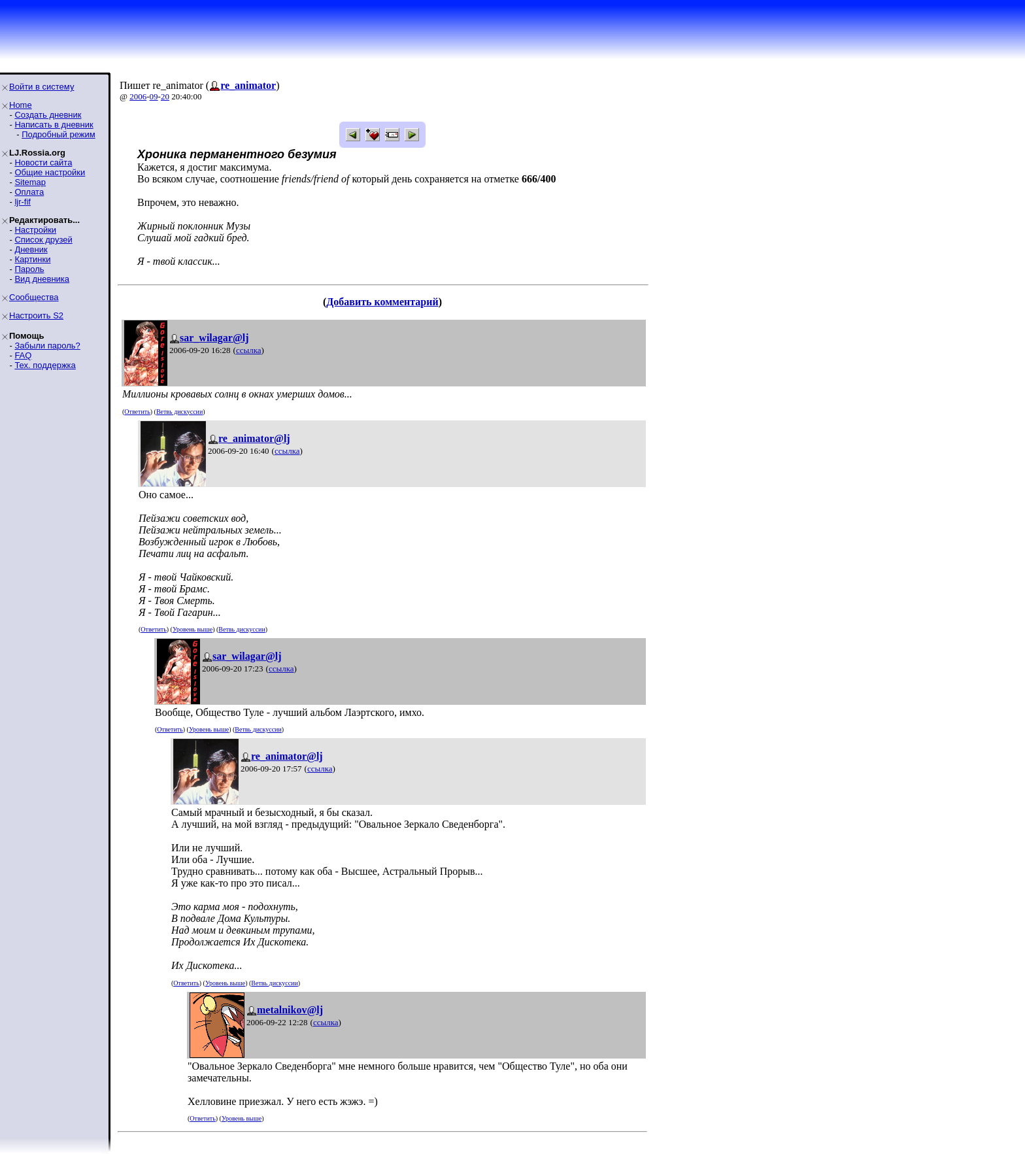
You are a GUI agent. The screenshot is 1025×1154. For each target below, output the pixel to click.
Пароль (29, 269)
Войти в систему (41, 87)
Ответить (137, 411)
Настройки (35, 230)
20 (165, 96)
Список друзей (43, 240)
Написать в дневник (53, 124)
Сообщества (34, 297)
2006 (137, 96)
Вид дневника (41, 279)
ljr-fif (22, 202)
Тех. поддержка (44, 365)
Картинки (32, 259)
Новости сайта (43, 162)
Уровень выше (192, 629)
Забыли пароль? (47, 345)
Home (20, 105)
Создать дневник (47, 115)
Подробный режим (58, 134)
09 (154, 96)
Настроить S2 (36, 315)
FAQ (22, 355)
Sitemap (30, 182)
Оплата (29, 192)
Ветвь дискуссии (179, 411)
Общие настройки (49, 172)
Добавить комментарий (382, 301)
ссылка (248, 350)
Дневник (30, 249)
